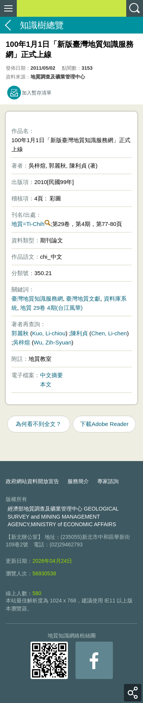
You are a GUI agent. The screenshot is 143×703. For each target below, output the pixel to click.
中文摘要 (51, 375)
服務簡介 (78, 481)
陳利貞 (79, 333)
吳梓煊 (21, 342)
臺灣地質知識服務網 (37, 298)
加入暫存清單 (36, 93)
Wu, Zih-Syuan (52, 342)
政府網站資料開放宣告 (32, 481)
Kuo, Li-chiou (49, 333)
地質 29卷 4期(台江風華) (51, 307)
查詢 (134, 8)
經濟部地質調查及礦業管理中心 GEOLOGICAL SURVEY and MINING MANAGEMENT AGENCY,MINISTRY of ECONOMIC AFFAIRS (63, 517)
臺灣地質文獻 (83, 298)
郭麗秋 (20, 333)
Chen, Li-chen (109, 333)
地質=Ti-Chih (28, 224)
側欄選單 (8, 8)
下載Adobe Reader (104, 424)
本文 (45, 384)
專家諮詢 (108, 481)
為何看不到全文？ (38, 424)
